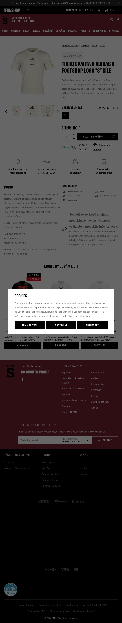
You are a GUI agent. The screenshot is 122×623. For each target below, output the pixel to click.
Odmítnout (92, 325)
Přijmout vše (30, 325)
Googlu (21, 311)
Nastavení (61, 325)
